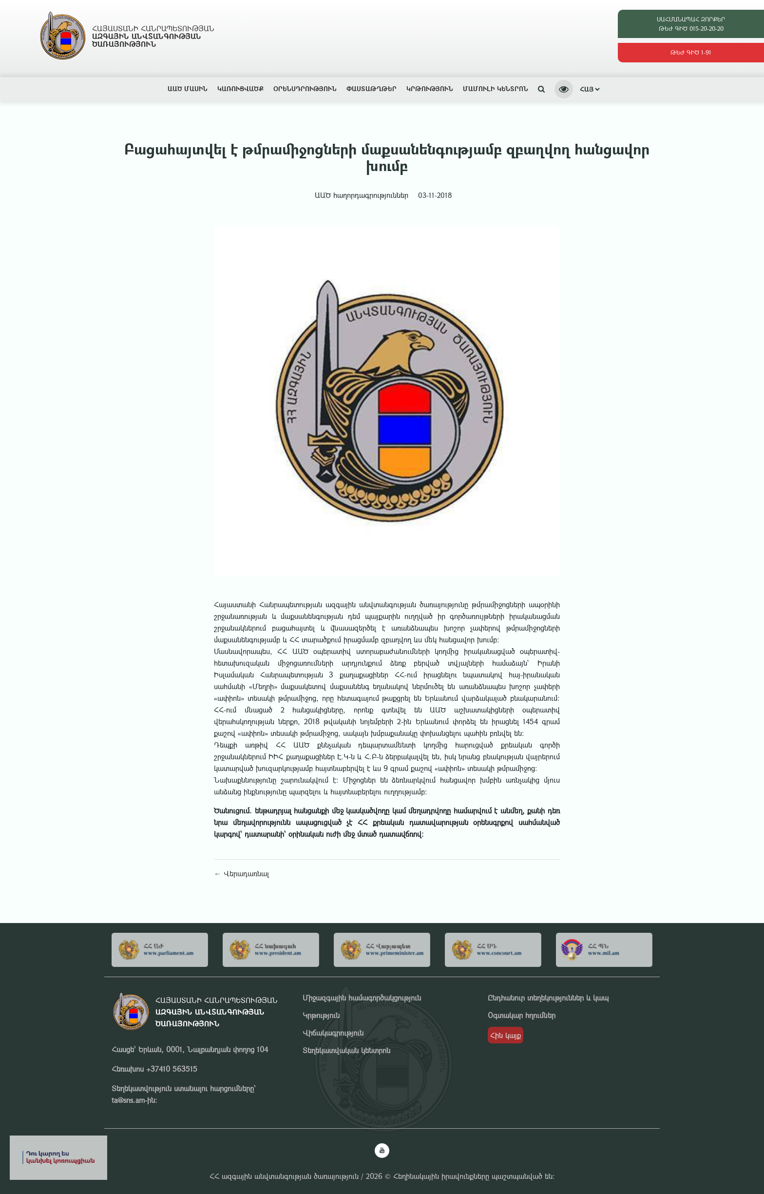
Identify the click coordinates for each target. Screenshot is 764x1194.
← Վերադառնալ (241, 873)
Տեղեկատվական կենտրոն (346, 1050)
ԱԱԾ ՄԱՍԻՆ (188, 88)
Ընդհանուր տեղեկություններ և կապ (548, 997)
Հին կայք (505, 1035)
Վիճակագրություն (333, 1033)
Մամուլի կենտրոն (495, 88)
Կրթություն (429, 88)
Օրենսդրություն (305, 88)
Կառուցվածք (240, 88)
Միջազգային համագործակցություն (362, 997)
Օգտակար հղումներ (521, 1015)
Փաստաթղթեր (371, 88)
